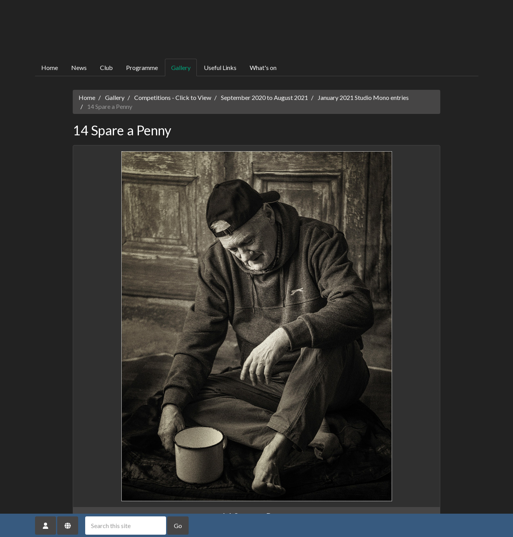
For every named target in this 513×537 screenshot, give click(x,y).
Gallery (181, 67)
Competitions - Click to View (172, 97)
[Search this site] (125, 525)
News (79, 67)
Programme (142, 67)
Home (49, 67)
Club (106, 67)
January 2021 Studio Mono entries (363, 97)
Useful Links (220, 67)
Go (178, 525)
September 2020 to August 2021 (264, 97)
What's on (263, 67)
